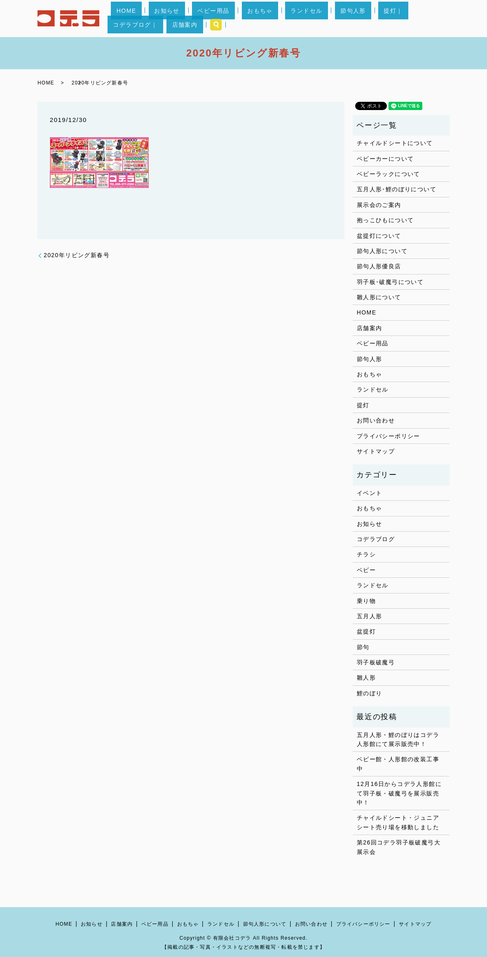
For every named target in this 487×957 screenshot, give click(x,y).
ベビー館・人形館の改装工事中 (398, 764)
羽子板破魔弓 (376, 662)
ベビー (366, 570)
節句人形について (382, 251)
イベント (369, 493)
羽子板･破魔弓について (390, 282)
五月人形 (369, 616)
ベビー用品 (205, 18)
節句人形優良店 (379, 266)
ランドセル (276, 18)
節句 (363, 647)
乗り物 (366, 601)
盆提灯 (366, 631)
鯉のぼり (369, 693)
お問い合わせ (376, 420)
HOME (140, 18)
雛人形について (379, 297)
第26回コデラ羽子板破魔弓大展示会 (398, 847)
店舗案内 (414, 18)
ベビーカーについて (385, 158)
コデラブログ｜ (376, 18)
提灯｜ (340, 18)
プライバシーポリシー (388, 436)
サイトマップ (376, 451)
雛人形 (366, 677)
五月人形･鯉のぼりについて (396, 189)
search (440, 18)
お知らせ (170, 18)
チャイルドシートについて (395, 143)
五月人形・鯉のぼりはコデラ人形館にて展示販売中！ (398, 739)
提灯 (363, 405)
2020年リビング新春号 (77, 255)
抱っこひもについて (385, 220)
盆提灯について (379, 235)
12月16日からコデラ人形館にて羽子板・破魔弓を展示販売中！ (399, 793)
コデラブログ (376, 539)
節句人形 (311, 18)
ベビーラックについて (388, 174)
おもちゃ (240, 18)
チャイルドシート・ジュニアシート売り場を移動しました (398, 822)
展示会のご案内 (379, 205)
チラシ (366, 554)
